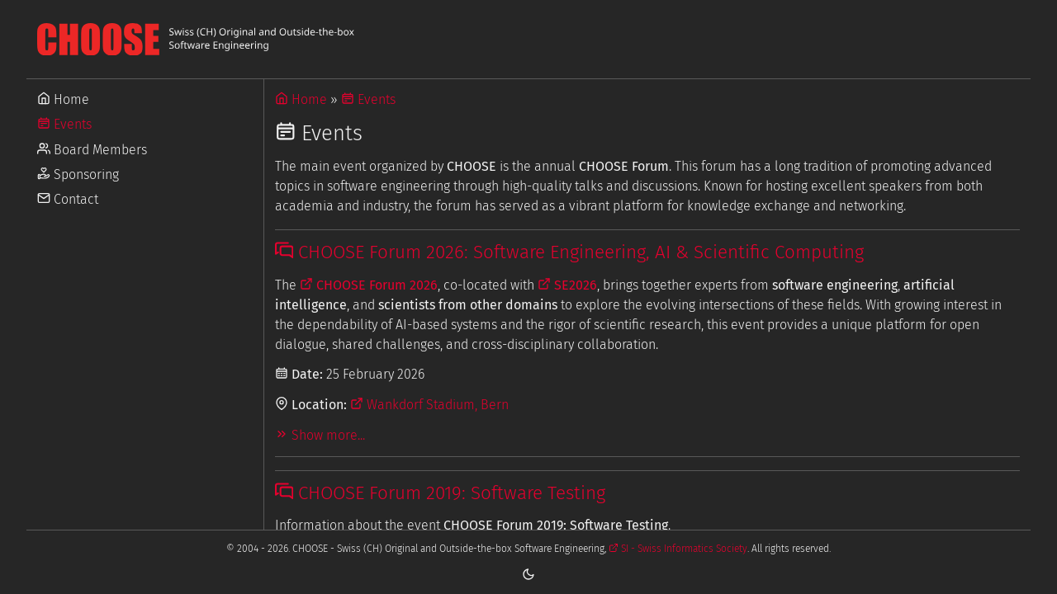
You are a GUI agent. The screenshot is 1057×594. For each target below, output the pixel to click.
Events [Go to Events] (64, 124)
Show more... (320, 435)
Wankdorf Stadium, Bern (429, 404)
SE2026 (567, 285)
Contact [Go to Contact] (67, 199)
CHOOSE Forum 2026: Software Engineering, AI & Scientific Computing (569, 252)
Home (301, 99)
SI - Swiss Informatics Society (678, 548)
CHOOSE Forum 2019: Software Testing (440, 493)
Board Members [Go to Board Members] (92, 150)
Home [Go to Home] (63, 99)
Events (368, 99)
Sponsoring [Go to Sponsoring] (78, 174)
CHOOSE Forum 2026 (369, 285)
